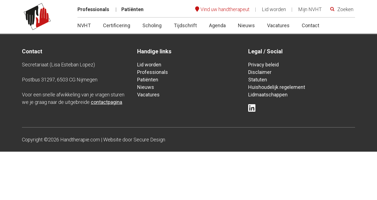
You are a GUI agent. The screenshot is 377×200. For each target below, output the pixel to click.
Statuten (257, 79)
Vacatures (278, 25)
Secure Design (149, 139)
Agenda (217, 25)
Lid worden (274, 9)
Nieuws (246, 25)
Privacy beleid (263, 65)
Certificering (116, 25)
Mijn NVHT (310, 9)
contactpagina (106, 102)
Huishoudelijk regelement (276, 87)
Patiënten (132, 9)
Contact (310, 25)
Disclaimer (260, 72)
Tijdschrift (185, 25)
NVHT (84, 25)
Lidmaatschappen (268, 95)
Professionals (93, 9)
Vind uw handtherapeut (225, 9)
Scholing (152, 25)
